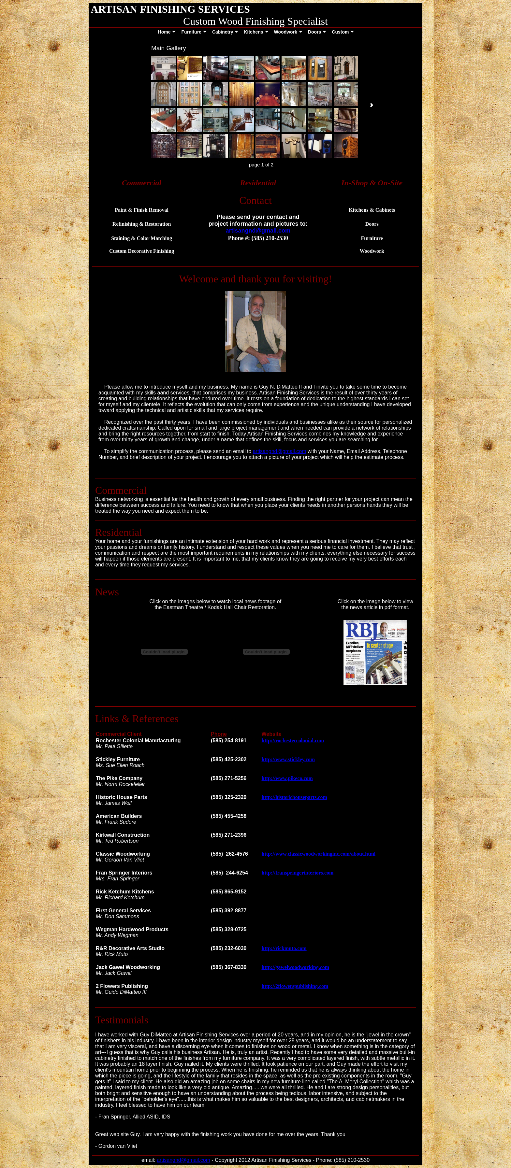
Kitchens (256, 32)
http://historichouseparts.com (294, 797)
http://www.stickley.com (288, 759)
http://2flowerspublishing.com (295, 986)
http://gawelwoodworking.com (295, 967)
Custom (343, 32)
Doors (317, 32)
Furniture (193, 32)
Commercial (121, 490)
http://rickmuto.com (284, 948)
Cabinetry (225, 32)
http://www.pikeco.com (287, 778)
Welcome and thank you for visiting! (255, 279)
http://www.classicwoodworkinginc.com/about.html (319, 854)
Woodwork (288, 32)
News (107, 592)
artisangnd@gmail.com (279, 451)
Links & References (137, 718)
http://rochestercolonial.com (293, 740)
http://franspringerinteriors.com (298, 873)
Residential (118, 532)
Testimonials (121, 1020)
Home (167, 32)
